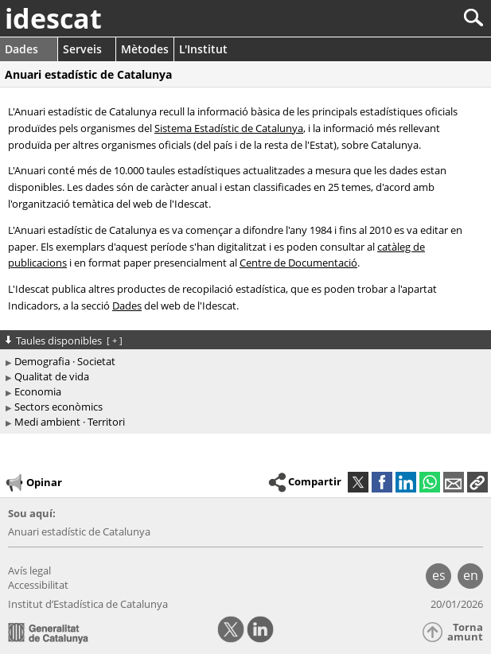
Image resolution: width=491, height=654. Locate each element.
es (439, 575)
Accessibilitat (38, 585)
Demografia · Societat (64, 361)
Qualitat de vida (51, 376)
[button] (477, 482)
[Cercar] (420, 18)
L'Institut (203, 48)
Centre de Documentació (298, 262)
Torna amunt (465, 632)
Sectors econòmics (58, 406)
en (470, 575)
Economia (37, 391)
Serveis (82, 48)
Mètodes (145, 48)
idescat (53, 18)
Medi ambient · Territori (69, 422)
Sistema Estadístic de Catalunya (228, 128)
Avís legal (29, 570)
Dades (21, 48)
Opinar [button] (33, 483)
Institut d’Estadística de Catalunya (88, 604)
